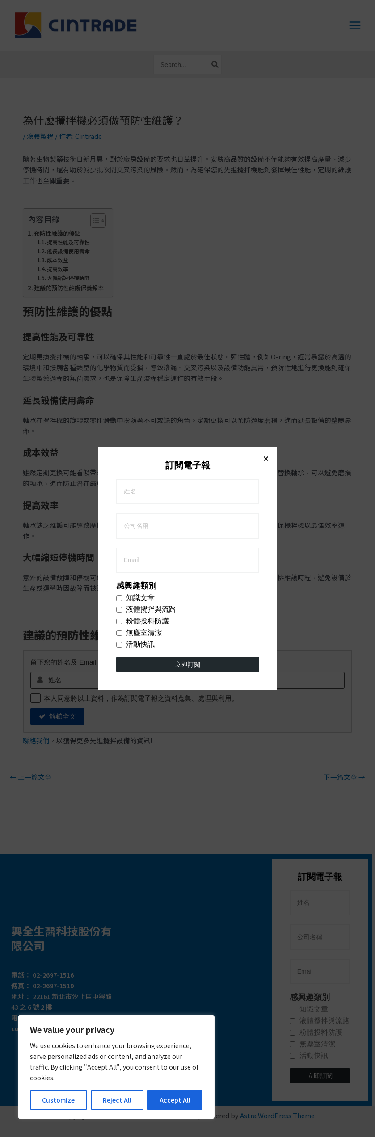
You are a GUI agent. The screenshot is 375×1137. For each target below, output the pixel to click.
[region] (116, 1067)
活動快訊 (135, 236)
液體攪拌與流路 (146, 201)
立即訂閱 (187, 256)
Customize (58, 1099)
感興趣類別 (136, 178)
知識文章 (135, 190)
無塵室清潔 (139, 225)
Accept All (175, 1099)
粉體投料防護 (142, 213)
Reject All (117, 1099)
